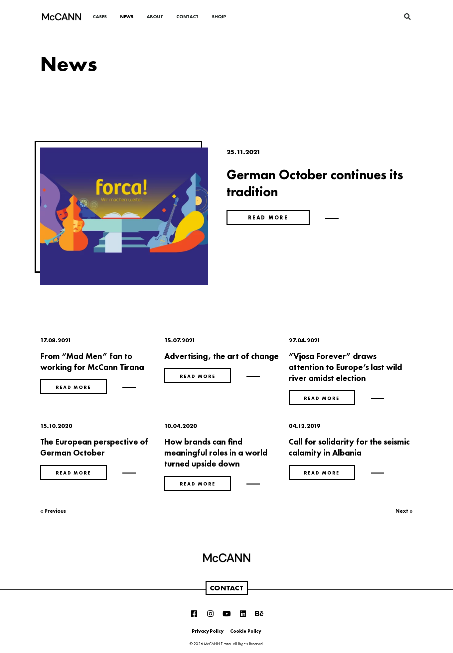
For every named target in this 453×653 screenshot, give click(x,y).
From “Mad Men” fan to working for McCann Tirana (92, 362)
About (155, 17)
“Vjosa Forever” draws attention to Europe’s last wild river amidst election (345, 367)
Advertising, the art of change (221, 356)
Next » (404, 510)
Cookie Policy (245, 631)
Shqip (219, 17)
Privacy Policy (208, 631)
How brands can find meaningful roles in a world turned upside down (215, 452)
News (126, 17)
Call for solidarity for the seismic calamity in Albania (349, 447)
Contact (187, 17)
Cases (100, 17)
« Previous (53, 510)
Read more (268, 217)
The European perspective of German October (94, 447)
